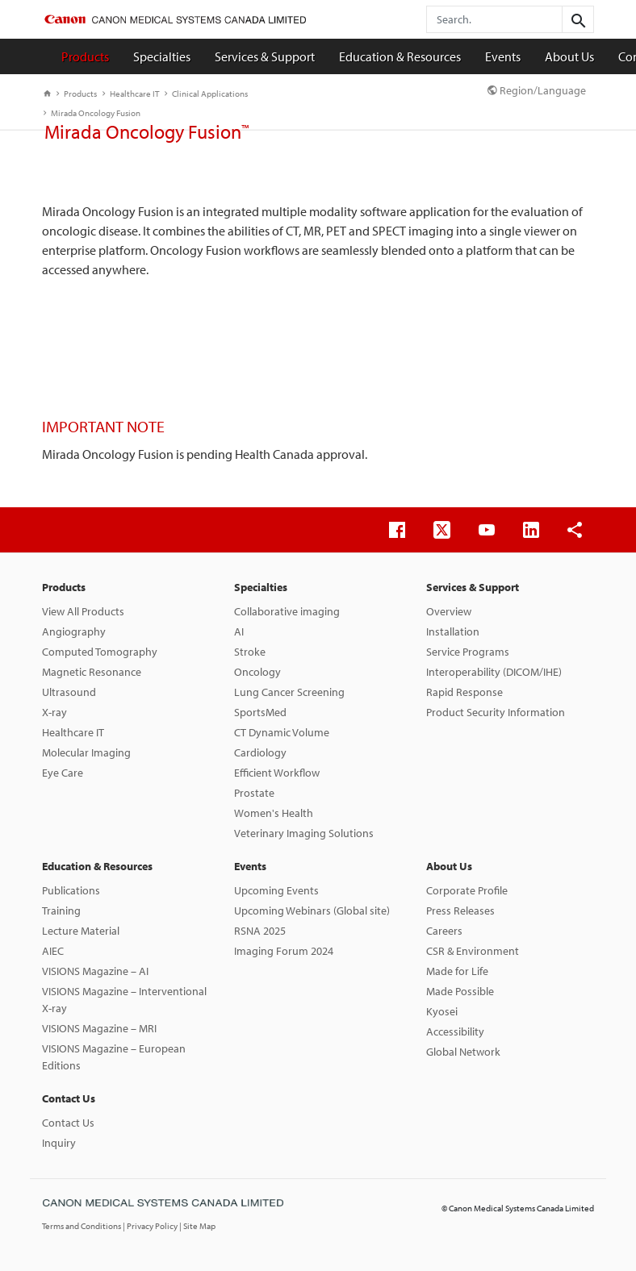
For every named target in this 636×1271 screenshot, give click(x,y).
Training (61, 910)
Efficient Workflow (277, 772)
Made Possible (460, 991)
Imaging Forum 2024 (283, 951)
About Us (569, 56)
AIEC (53, 951)
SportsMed (260, 712)
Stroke (250, 651)
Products (85, 56)
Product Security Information (495, 712)
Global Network (463, 1051)
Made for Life (457, 971)
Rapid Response (464, 692)
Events (503, 56)
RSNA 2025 (260, 930)
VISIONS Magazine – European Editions (114, 1057)
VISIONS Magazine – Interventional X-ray (124, 999)
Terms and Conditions (82, 1225)
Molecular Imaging (86, 752)
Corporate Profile (467, 890)
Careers (444, 930)
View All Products (83, 611)
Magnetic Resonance (91, 672)
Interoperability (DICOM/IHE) (494, 672)
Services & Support (265, 56)
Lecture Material (80, 930)
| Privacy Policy (151, 1225)
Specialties (161, 56)
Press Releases (460, 910)
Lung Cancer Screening (289, 692)
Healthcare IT (131, 93)
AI (239, 631)
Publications (71, 890)
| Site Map (197, 1225)
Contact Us (68, 1098)
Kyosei (442, 1011)
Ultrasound (69, 692)
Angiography (74, 631)
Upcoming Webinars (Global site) (312, 910)
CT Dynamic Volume (281, 732)
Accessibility (455, 1031)
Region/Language (536, 90)
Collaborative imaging (287, 611)
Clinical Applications (206, 93)
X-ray (54, 712)
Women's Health (273, 813)
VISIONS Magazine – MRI (99, 1028)
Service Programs (467, 651)
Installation (452, 631)
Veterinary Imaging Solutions (304, 833)
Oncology (257, 672)
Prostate (254, 793)
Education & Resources (400, 56)
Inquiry (59, 1143)
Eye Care (62, 772)
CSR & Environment (472, 951)
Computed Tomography (99, 651)
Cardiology (260, 752)
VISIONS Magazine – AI (95, 971)
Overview (448, 611)
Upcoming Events (276, 890)
